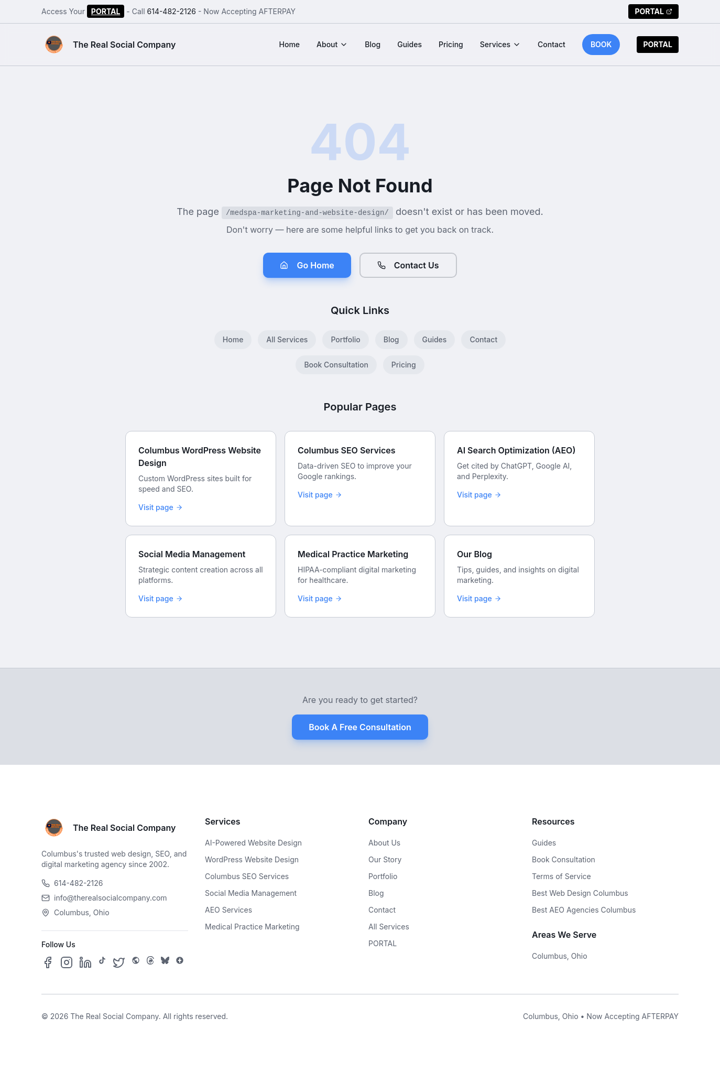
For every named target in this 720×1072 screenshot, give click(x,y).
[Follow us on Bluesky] (165, 962)
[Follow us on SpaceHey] (136, 962)
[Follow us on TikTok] (102, 962)
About (332, 44)
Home (289, 44)
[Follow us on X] (119, 962)
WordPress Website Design (252, 859)
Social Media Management (251, 893)
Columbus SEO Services (247, 876)
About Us (384, 842)
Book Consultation (336, 364)
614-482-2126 (172, 11)
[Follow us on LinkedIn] (85, 962)
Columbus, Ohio (559, 955)
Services (500, 44)
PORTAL (106, 11)
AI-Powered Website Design (253, 842)
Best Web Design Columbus (580, 893)
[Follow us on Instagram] (66, 962)
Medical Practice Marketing (252, 926)
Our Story (384, 859)
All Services (287, 339)
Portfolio (345, 339)
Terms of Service (561, 876)
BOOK (601, 44)
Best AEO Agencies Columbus (584, 909)
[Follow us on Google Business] (180, 962)
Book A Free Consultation (360, 727)
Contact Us (408, 265)
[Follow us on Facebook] (47, 962)
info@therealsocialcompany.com (104, 897)
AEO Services (228, 909)
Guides (409, 44)
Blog (372, 44)
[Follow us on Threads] (150, 962)
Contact (551, 44)
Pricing (451, 44)
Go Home (307, 265)
